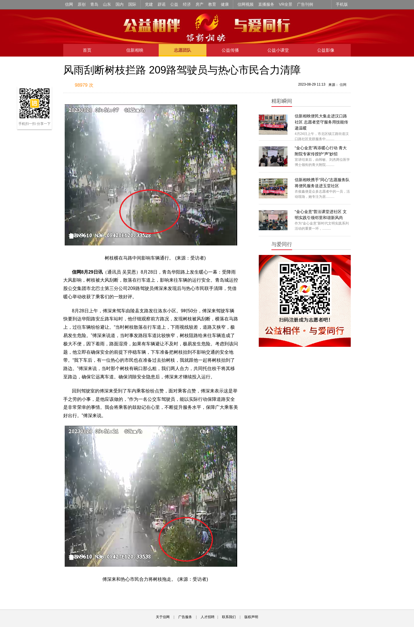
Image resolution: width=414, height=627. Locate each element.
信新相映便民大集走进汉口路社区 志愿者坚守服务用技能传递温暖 (321, 122)
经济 (187, 4)
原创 (82, 4)
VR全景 (285, 4)
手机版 (342, 4)
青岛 (94, 4)
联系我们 (229, 617)
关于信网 (163, 617)
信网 (69, 4)
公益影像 (325, 50)
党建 (149, 4)
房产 (199, 4)
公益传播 (230, 50)
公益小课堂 (278, 50)
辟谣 (162, 4)
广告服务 (185, 617)
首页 (87, 50)
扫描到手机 (123, 85)
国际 (132, 4)
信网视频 (245, 4)
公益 (174, 4)
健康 (225, 4)
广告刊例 (305, 4)
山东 (107, 4)
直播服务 (266, 4)
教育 (212, 4)
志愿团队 (182, 50)
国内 (120, 4)
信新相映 (134, 50)
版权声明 (251, 617)
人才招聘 (207, 617)
